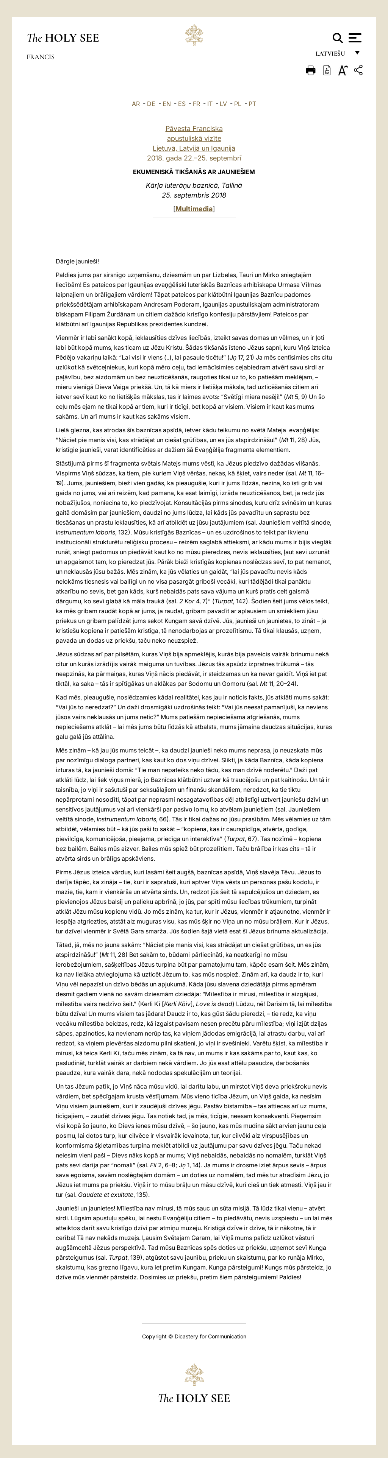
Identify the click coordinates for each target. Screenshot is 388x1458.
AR (136, 103)
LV (223, 103)
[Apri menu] (354, 37)
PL (237, 103)
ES (182, 103)
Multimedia (194, 209)
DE (151, 103)
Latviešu (332, 56)
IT (210, 103)
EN (167, 103)
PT (252, 103)
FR (196, 103)
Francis (41, 57)
